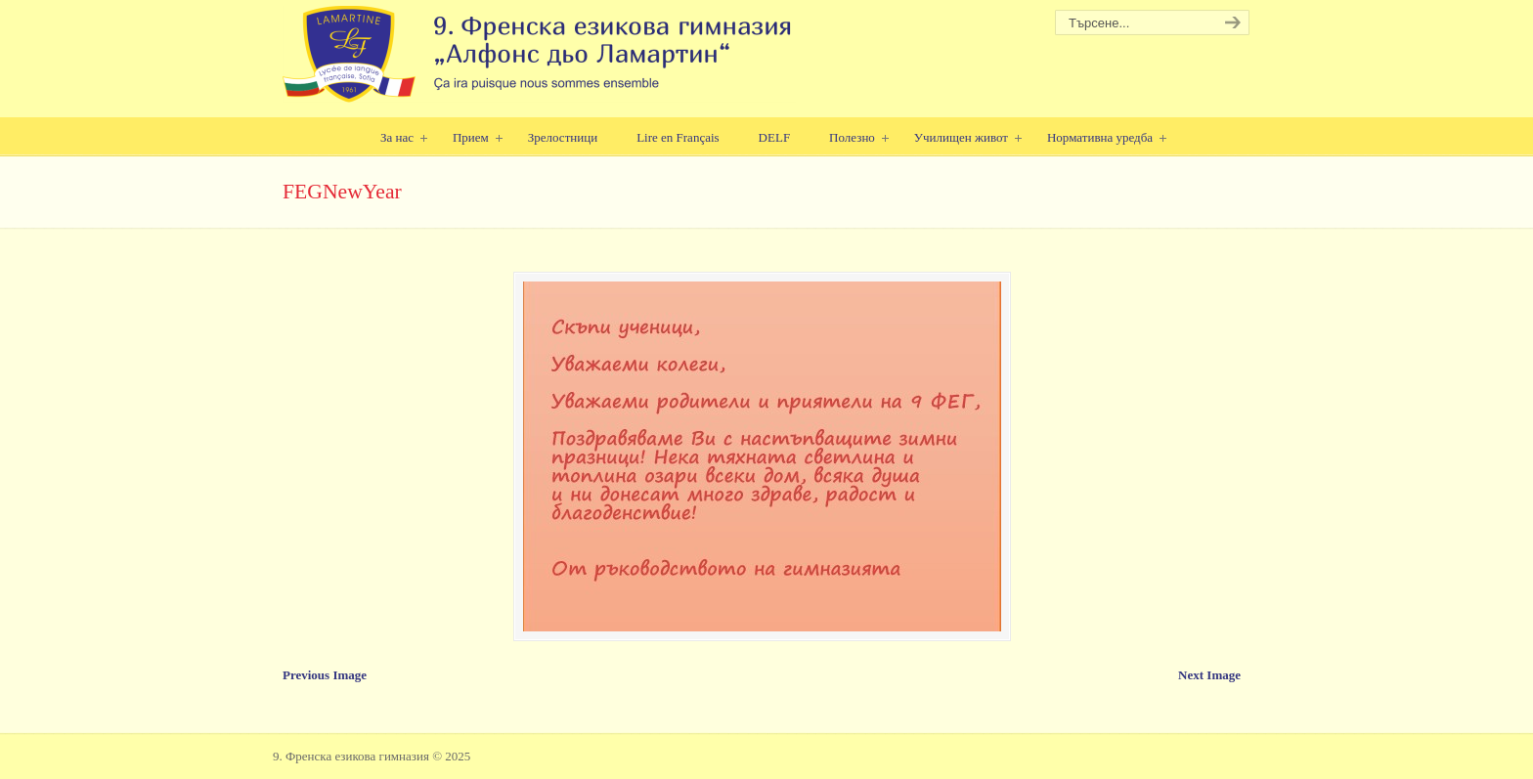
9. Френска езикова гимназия (539, 54)
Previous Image (325, 675)
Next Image (1209, 675)
